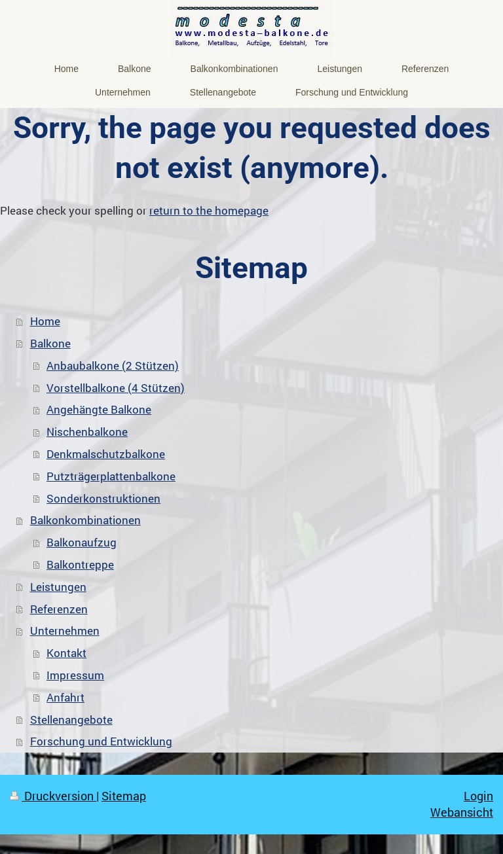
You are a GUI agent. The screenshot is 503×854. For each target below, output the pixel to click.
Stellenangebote (71, 719)
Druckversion (53, 796)
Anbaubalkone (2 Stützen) (113, 365)
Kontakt (66, 652)
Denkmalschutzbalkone (106, 453)
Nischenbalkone (87, 431)
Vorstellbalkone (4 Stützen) (116, 387)
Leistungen (58, 586)
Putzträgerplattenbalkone (111, 476)
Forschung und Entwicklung (101, 741)
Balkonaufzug (82, 542)
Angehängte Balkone (99, 409)
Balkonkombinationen (85, 519)
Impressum (75, 675)
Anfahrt (65, 697)
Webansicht (461, 812)
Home (45, 321)
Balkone (50, 343)
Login (478, 796)
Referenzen (59, 608)
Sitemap (124, 796)
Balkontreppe (80, 564)
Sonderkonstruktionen (103, 498)
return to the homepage (209, 210)
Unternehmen (65, 630)
